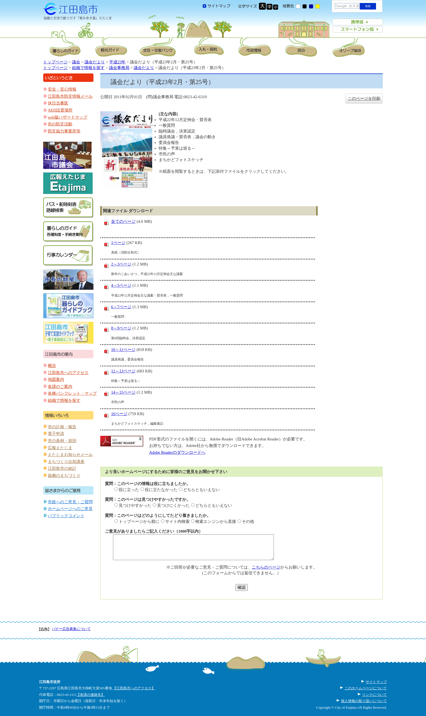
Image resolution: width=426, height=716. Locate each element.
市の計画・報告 (62, 427)
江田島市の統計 (62, 468)
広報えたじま (60, 448)
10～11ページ (123, 349)
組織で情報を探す (88, 68)
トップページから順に (139, 521)
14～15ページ (123, 392)
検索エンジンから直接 (215, 521)
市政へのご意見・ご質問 (70, 502)
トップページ (55, 62)
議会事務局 (119, 68)
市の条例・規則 (62, 441)
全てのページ (123, 221)
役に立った (129, 489)
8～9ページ (121, 328)
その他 (248, 521)
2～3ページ (121, 264)
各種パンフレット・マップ (72, 393)
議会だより (94, 62)
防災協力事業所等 (64, 131)
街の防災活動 (60, 124)
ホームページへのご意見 (70, 509)
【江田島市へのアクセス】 (134, 688)
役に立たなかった (161, 489)
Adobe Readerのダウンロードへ (177, 452)
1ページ (118, 242)
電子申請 (56, 433)
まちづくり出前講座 (66, 461)
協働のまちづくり (64, 475)
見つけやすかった (135, 505)
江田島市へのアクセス (68, 373)
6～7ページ (121, 307)
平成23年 (117, 62)
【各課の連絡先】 (90, 695)
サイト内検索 (177, 521)
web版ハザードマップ (67, 117)
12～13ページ (123, 371)
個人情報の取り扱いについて (364, 701)
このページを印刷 (364, 98)
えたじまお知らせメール (70, 454)
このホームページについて (365, 688)
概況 (52, 365)
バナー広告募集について (71, 629)
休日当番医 (58, 103)
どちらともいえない (201, 489)
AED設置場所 (60, 110)
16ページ (119, 414)
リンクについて (374, 695)
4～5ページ (121, 285)
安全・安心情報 (62, 89)
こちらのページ (266, 567)
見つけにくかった (173, 505)
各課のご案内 (60, 386)
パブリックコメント (66, 516)
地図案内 (56, 379)
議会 (76, 62)
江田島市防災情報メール (70, 96)
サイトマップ (376, 682)
